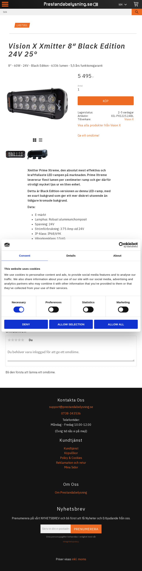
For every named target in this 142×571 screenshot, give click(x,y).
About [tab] (117, 255)
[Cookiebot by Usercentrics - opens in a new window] (121, 245)
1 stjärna (9, 340)
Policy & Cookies (71, 458)
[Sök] (137, 12)
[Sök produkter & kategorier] (66, 12)
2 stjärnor (12, 340)
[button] (5, 4)
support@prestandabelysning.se (71, 407)
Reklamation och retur (71, 462)
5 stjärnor (22, 340)
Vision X (129, 119)
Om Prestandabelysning (71, 492)
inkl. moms (79, 559)
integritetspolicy (71, 541)
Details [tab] (71, 255)
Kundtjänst (71, 448)
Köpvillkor (71, 453)
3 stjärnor (16, 340)
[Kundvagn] (136, 4)
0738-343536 (71, 413)
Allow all (116, 324)
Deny (26, 324)
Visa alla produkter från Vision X (99, 125)
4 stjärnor (19, 340)
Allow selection (71, 324)
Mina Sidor (71, 467)
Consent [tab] (24, 255)
